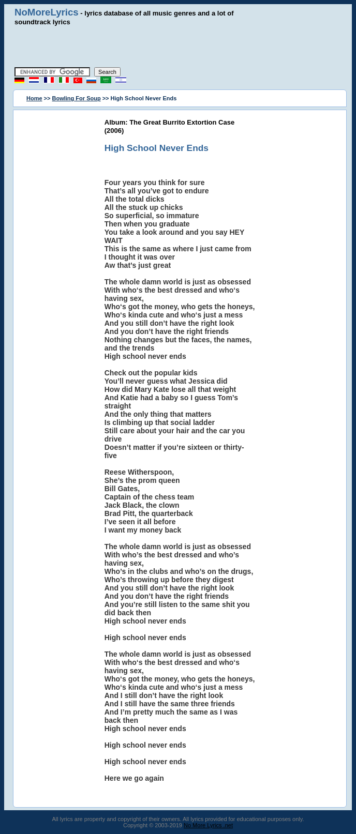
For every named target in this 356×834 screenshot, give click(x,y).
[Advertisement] (178, 46)
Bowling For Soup (76, 98)
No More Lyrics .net (208, 825)
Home (34, 98)
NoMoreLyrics (46, 12)
